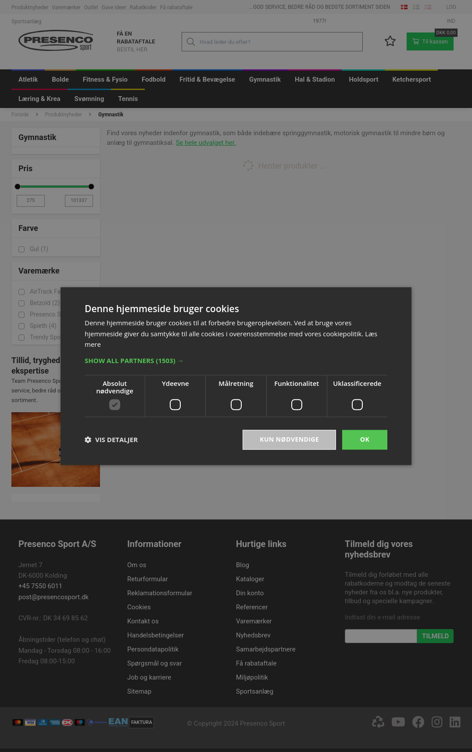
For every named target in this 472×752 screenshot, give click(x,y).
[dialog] (236, 376)
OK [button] (364, 439)
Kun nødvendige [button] (289, 439)
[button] (236, 360)
